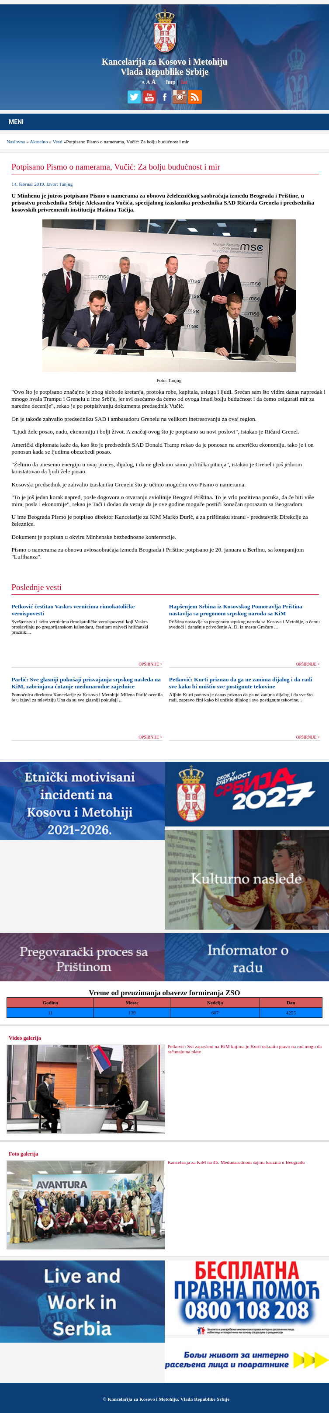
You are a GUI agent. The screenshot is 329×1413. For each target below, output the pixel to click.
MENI (16, 121)
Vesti (57, 141)
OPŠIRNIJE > (150, 664)
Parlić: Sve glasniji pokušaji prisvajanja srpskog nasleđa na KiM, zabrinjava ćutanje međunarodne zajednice (86, 683)
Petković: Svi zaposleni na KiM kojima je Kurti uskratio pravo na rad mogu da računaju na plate (244, 1049)
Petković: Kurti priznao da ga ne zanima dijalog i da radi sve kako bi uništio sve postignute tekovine (240, 683)
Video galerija (25, 1038)
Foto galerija (23, 1154)
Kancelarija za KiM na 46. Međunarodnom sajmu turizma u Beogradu (236, 1162)
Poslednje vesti (36, 587)
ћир (171, 82)
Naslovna (16, 141)
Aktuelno (39, 141)
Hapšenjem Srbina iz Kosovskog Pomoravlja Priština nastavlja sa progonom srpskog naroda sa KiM (235, 610)
